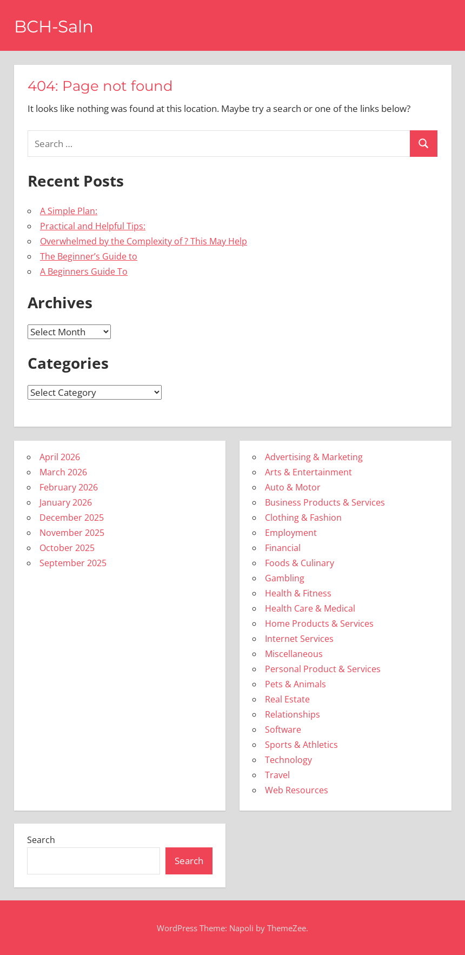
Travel (277, 775)
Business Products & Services (325, 502)
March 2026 (63, 472)
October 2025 (67, 548)
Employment (291, 533)
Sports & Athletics (301, 745)
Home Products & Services (319, 623)
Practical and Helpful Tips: (92, 226)
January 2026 (65, 502)
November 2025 (71, 533)
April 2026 (59, 457)
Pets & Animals (295, 684)
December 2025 (71, 517)
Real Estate (287, 699)
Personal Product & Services (323, 669)
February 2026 (68, 487)
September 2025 (73, 563)
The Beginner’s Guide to (88, 256)
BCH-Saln (55, 26)
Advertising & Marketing (314, 457)
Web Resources (296, 790)
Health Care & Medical (310, 608)
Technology (288, 760)
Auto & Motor (293, 487)
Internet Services (299, 639)
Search (41, 840)
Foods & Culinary (299, 563)
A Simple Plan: (68, 211)
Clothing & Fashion (303, 517)
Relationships (292, 714)
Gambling (284, 578)
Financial (283, 548)
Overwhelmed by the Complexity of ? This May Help (143, 241)
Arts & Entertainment (308, 472)
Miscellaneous (294, 654)
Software (283, 729)
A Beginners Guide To (84, 271)
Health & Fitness (298, 593)
